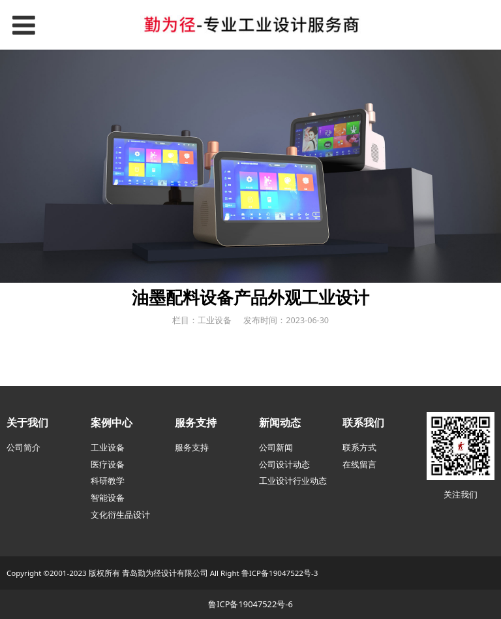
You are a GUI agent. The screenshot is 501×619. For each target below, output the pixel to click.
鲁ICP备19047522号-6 (250, 604)
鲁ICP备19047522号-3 (279, 573)
